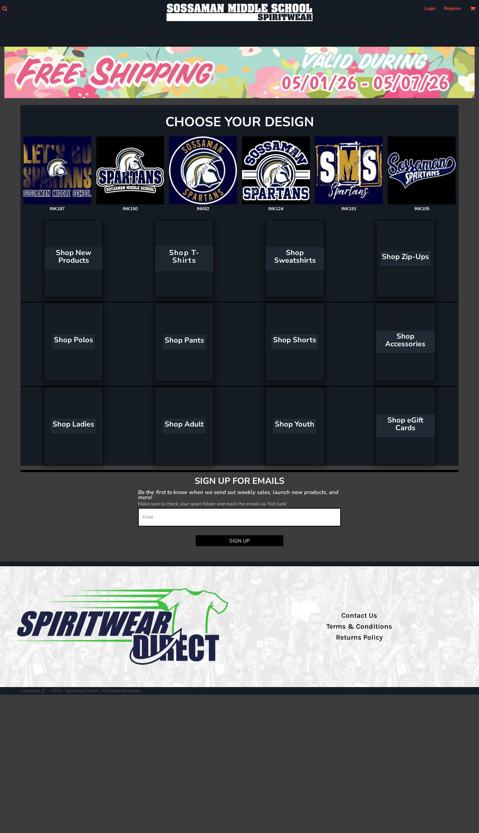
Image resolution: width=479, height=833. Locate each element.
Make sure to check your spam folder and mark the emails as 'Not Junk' (212, 504)
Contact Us (359, 616)
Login (430, 8)
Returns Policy (359, 637)
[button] (4, 8)
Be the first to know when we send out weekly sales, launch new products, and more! (238, 494)
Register (452, 8)
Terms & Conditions (359, 626)
